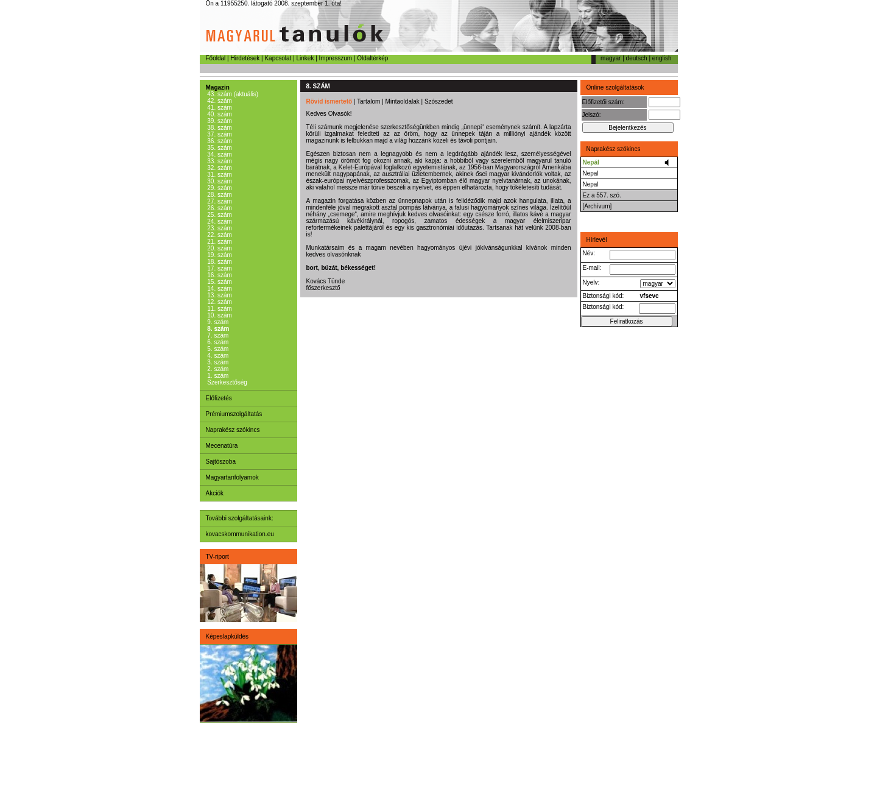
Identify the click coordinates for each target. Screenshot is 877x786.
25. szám (219, 214)
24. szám (219, 221)
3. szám (217, 362)
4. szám (217, 355)
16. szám (219, 275)
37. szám (219, 134)
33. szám (219, 161)
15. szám (219, 281)
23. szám (219, 228)
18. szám (219, 261)
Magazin (218, 87)
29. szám (219, 188)
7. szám (217, 335)
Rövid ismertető (329, 101)
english (662, 58)
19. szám (219, 255)
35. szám (219, 147)
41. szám (219, 107)
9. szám (217, 322)
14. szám (219, 288)
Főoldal (216, 58)
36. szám (219, 141)
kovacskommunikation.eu (240, 534)
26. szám (219, 208)
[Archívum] (597, 206)
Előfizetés (219, 398)
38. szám (219, 127)
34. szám (219, 154)
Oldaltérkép (372, 58)
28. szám (219, 194)
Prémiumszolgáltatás (234, 414)
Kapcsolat (277, 58)
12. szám (219, 302)
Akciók (215, 493)
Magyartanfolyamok (232, 477)
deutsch (636, 58)
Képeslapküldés (227, 636)
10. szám (219, 315)
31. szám (219, 174)
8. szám (218, 328)
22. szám (219, 235)
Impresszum (335, 58)
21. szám (219, 241)
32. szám (219, 168)
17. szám (219, 268)
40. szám (219, 114)
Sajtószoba (221, 461)
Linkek (305, 58)
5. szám (217, 348)
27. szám (219, 201)
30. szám (219, 181)
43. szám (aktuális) (232, 94)
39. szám (219, 121)
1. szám (217, 375)
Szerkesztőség (226, 382)
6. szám (217, 342)
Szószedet (438, 101)
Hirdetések (244, 58)
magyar (611, 58)
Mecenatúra (222, 445)
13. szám (219, 295)
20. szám (219, 248)
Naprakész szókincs (233, 430)
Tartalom (368, 101)
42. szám (219, 100)
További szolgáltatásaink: (239, 518)
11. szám (219, 308)
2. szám (217, 369)
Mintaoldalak (403, 101)
